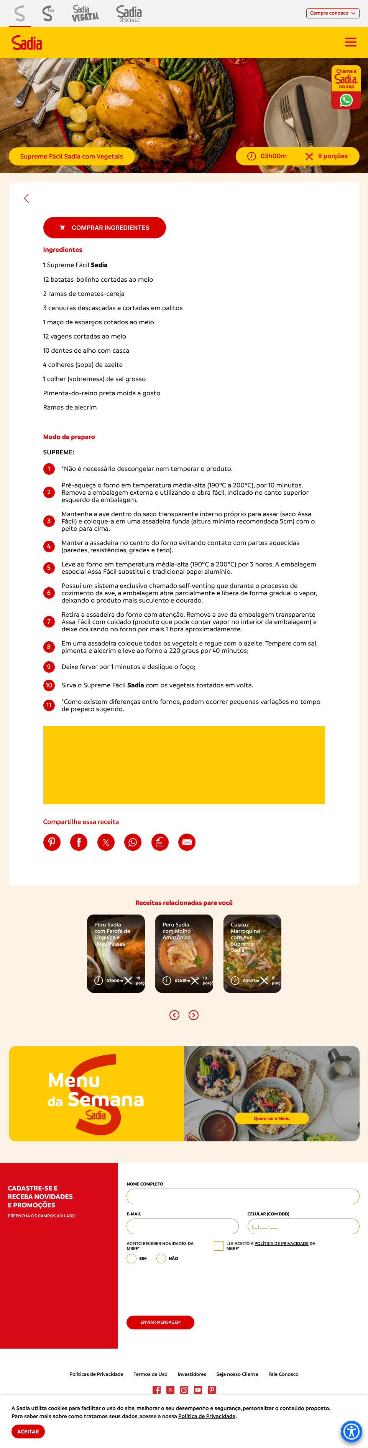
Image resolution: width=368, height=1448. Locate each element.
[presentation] (185, 1287)
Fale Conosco (283, 1374)
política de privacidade (282, 1243)
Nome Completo (145, 1184)
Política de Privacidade (206, 1416)
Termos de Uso (151, 1374)
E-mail (134, 1214)
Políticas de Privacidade (96, 1374)
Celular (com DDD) (268, 1214)
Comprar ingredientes (104, 227)
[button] (174, 1015)
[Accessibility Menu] (351, 1431)
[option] (116, 954)
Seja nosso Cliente (237, 1374)
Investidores (191, 1374)
